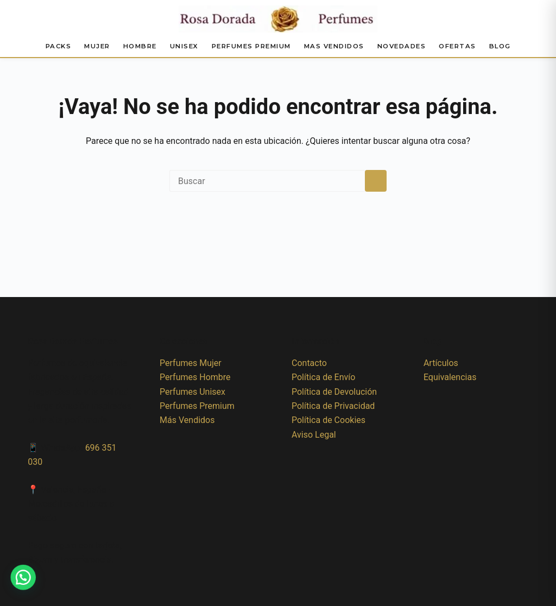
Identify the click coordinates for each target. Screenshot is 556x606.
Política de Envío (323, 377)
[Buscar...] (267, 181)
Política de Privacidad (333, 406)
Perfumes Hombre (195, 377)
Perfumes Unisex (192, 392)
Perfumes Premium (251, 46)
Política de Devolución (334, 392)
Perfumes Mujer (191, 363)
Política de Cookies (328, 420)
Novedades (401, 46)
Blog (500, 46)
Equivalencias (450, 377)
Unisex (184, 46)
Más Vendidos (187, 420)
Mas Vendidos (334, 46)
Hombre (140, 46)
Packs (59, 46)
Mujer (97, 46)
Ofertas (457, 46)
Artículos (441, 363)
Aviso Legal (314, 435)
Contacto (309, 363)
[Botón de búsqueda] (376, 181)
